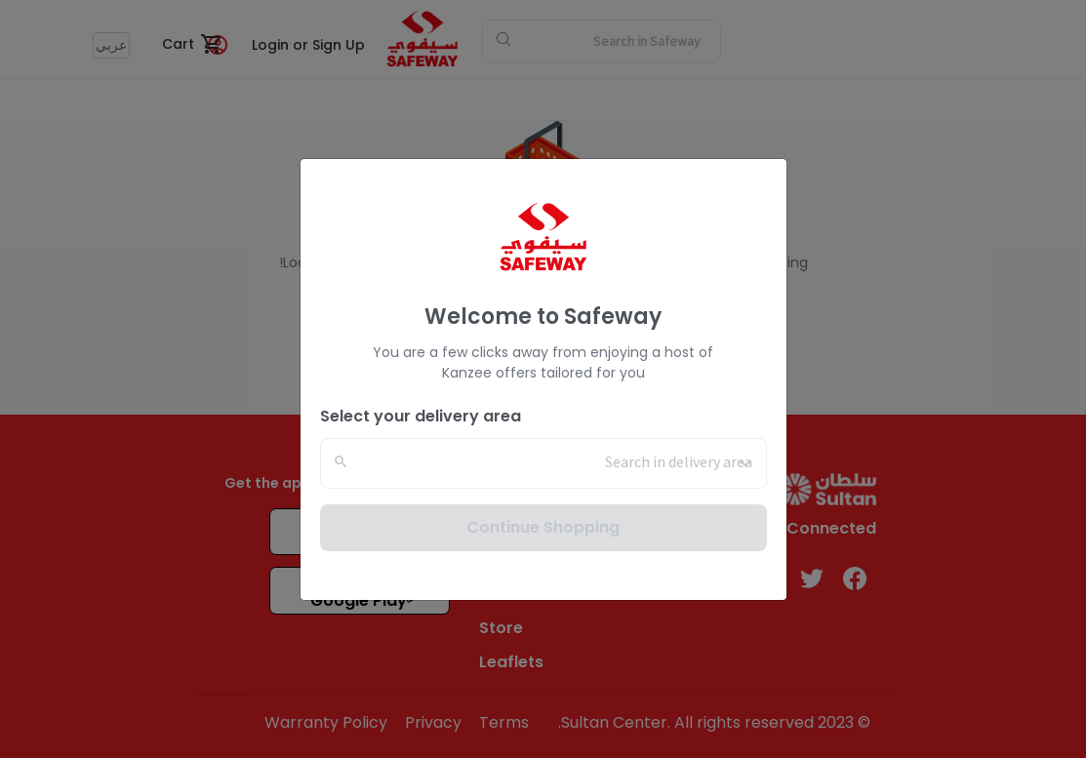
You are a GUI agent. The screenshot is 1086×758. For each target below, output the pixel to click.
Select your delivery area (420, 416)
